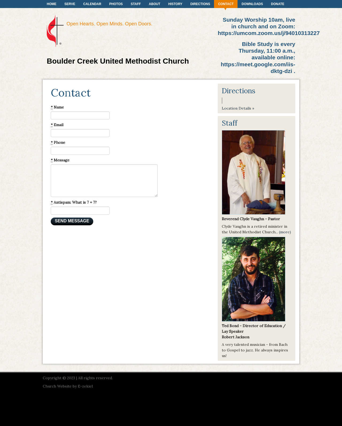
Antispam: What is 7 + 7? (74, 202)
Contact (226, 4)
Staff (136, 4)
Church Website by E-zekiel (68, 386)
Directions (200, 4)
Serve (69, 4)
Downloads (252, 4)
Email (57, 124)
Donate (277, 4)
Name (57, 107)
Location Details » (238, 108)
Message (60, 160)
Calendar (92, 4)
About (154, 4)
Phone (58, 142)
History (175, 4)
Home (51, 4)
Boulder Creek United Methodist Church (118, 61)
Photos (116, 4)
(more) (285, 232)
